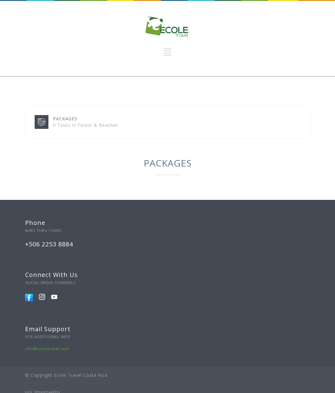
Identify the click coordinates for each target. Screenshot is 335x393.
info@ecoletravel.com (47, 348)
